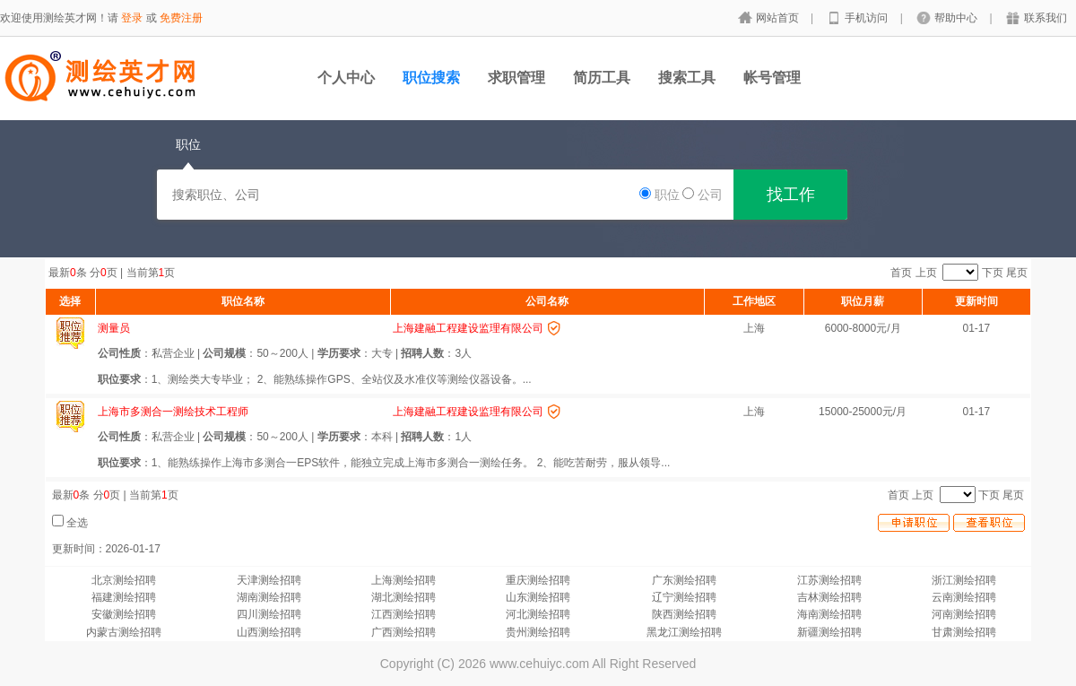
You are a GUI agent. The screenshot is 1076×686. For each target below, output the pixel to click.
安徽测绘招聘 (123, 614)
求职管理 (516, 77)
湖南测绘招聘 (269, 597)
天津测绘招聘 (269, 580)
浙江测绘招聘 (964, 580)
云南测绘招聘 (964, 597)
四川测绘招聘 (269, 614)
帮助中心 (957, 18)
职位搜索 (431, 77)
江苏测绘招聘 (829, 580)
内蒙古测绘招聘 (123, 632)
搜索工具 (687, 77)
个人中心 (346, 77)
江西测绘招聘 (403, 614)
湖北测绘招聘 (403, 597)
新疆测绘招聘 (829, 632)
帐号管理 (772, 77)
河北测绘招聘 (538, 614)
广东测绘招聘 (684, 580)
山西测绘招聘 (269, 632)
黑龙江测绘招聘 (684, 632)
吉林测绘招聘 (829, 597)
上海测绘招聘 (403, 580)
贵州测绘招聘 (538, 632)
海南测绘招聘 (829, 614)
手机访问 (867, 18)
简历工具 (601, 77)
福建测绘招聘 (123, 597)
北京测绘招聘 (123, 580)
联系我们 (1045, 18)
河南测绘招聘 (964, 614)
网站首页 (779, 18)
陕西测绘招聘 (684, 614)
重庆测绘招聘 (538, 580)
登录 (132, 18)
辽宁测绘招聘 (684, 597)
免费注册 (181, 18)
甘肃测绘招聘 (964, 632)
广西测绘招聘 (403, 632)
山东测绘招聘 (538, 597)
